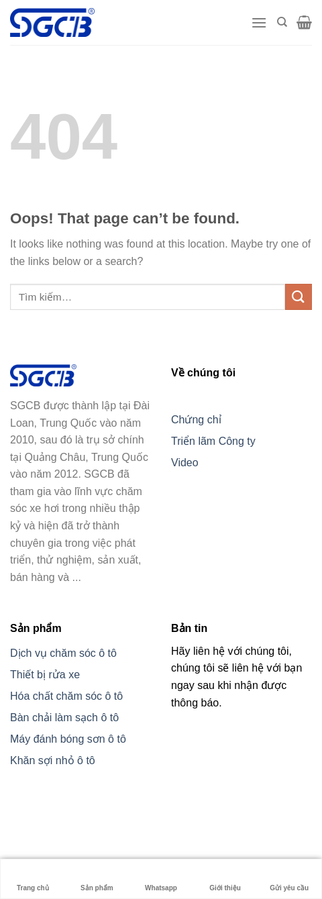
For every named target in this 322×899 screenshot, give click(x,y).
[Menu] (259, 22)
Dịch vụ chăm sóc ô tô (63, 653)
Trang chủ (33, 879)
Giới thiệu (224, 879)
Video (185, 462)
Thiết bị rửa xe (45, 674)
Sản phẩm (96, 879)
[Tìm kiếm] (282, 22)
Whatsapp (161, 879)
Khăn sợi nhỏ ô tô (52, 760)
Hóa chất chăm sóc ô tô (66, 696)
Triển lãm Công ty (213, 441)
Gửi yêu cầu (289, 879)
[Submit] (298, 297)
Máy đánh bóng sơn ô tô (68, 739)
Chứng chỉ (196, 419)
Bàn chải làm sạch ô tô (64, 717)
